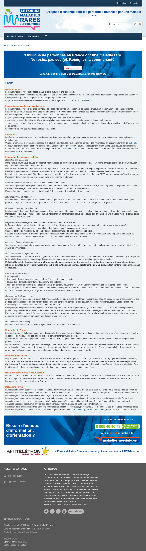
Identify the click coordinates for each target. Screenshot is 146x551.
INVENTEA (36, 529)
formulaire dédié (64, 149)
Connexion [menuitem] (134, 3)
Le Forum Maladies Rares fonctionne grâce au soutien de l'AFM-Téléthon (97, 451)
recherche (132, 143)
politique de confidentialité (77, 100)
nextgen (47, 529)
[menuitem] (10, 545)
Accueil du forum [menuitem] (15, 36)
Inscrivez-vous (73, 68)
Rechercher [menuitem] (33, 36)
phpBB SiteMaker (11, 539)
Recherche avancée (16, 476)
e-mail (113, 433)
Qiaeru (35, 532)
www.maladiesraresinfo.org (74, 504)
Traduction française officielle (17, 532)
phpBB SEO (22, 542)
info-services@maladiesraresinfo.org (89, 409)
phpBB (20, 525)
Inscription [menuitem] (121, 3)
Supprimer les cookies (16, 482)
